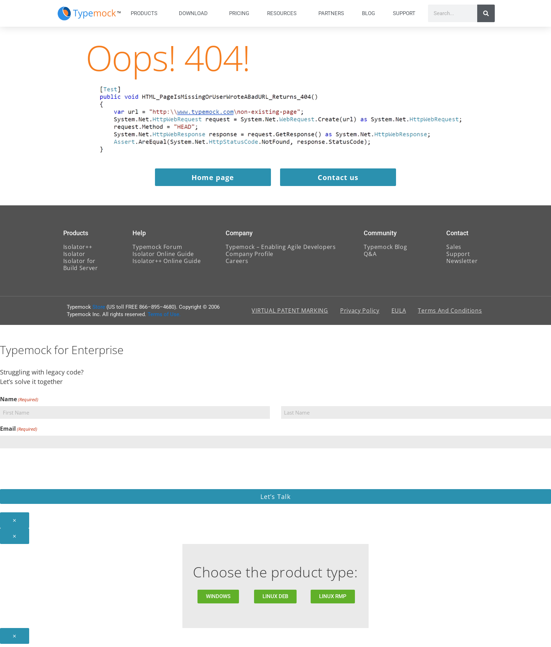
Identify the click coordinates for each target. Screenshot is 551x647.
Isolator (74, 257)
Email (18, 432)
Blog (368, 13)
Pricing (239, 13)
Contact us (340, 179)
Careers (237, 264)
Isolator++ (77, 250)
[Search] (486, 13)
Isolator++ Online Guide (166, 264)
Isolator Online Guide (163, 257)
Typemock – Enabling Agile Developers (281, 250)
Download (195, 13)
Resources (283, 13)
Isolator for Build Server (80, 268)
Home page (211, 179)
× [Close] (15, 523)
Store (98, 310)
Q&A (370, 257)
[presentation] (53, 471)
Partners (331, 13)
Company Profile (249, 257)
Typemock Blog (385, 250)
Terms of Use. (164, 317)
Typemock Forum (157, 250)
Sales (453, 250)
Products (146, 13)
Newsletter (462, 264)
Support (406, 13)
